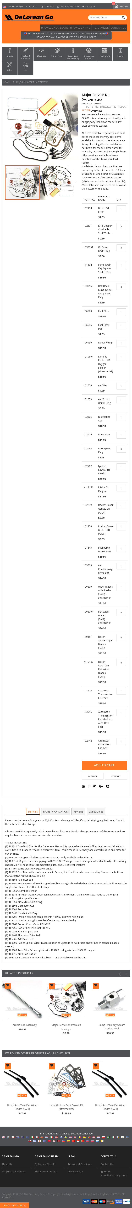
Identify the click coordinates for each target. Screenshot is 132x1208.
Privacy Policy (75, 1169)
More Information (55, 809)
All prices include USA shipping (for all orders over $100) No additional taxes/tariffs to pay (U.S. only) (66, 34)
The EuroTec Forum (46, 1169)
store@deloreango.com (114, 1173)
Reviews (78, 809)
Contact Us (107, 1162)
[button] (71, 128)
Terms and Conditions (80, 1162)
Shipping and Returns (13, 1169)
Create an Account (69, 6)
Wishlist (33, 6)
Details (33, 809)
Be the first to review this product (106, 105)
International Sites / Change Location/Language (66, 1135)
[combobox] (107, 17)
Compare (49, 6)
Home (6, 81)
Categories (95, 809)
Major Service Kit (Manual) (110, 1023)
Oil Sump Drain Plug (24, 1023)
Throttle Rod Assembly (67, 1023)
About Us (7, 1162)
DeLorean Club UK (45, 1162)
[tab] (33, 809)
